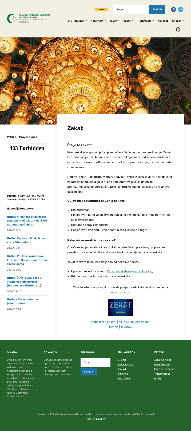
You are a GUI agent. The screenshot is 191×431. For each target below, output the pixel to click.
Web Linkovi (123, 378)
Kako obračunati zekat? (134, 322)
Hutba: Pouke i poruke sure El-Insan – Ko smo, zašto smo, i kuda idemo (27, 260)
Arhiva (157, 378)
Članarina (122, 373)
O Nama (121, 359)
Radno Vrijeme (125, 364)
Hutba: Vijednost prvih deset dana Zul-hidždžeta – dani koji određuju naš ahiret (27, 220)
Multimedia (144, 20)
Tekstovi (126, 327)
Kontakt (163, 20)
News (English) (162, 364)
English (177, 20)
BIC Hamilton (76, 20)
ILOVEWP (101, 419)
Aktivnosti (97, 20)
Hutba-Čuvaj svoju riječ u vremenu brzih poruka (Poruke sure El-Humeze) (24, 281)
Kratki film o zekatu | (105, 322)
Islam (113, 20)
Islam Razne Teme (164, 369)
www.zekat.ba (120, 292)
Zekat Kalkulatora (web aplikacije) (129, 271)
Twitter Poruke (162, 373)
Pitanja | (115, 327)
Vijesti (127, 20)
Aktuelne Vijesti (162, 359)
